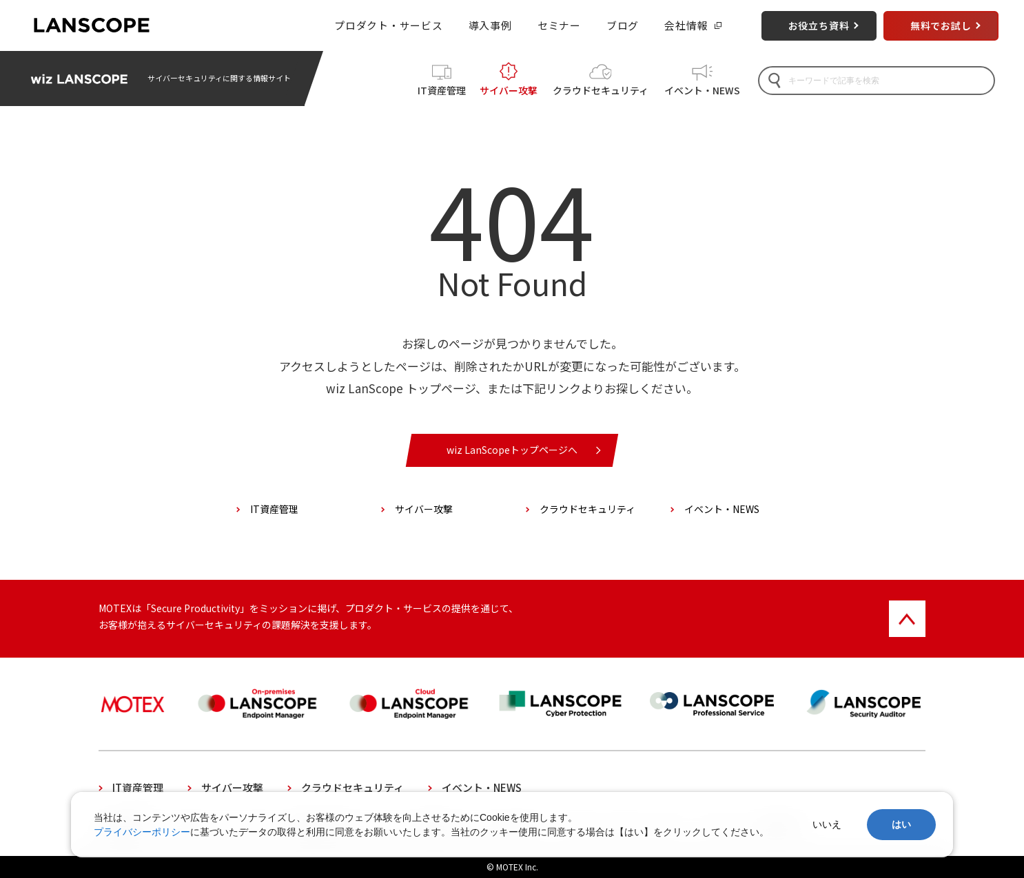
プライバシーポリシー (142, 831)
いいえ (826, 824)
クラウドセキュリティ (600, 90)
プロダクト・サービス (388, 25)
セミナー (559, 25)
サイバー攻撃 (508, 90)
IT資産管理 (442, 90)
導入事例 (490, 25)
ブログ (622, 25)
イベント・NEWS (702, 90)
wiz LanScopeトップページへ (512, 449)
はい (901, 824)
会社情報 (686, 25)
